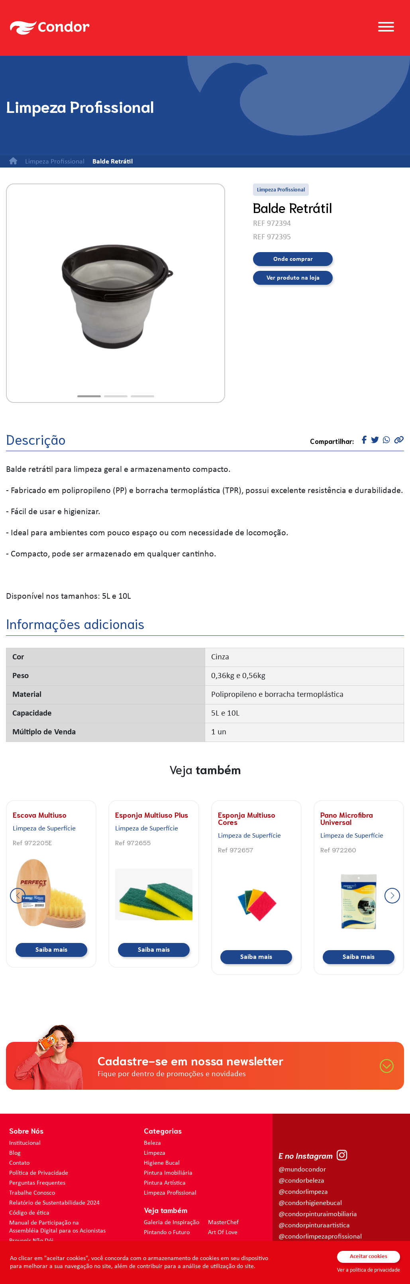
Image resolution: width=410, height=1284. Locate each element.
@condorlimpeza (303, 1192)
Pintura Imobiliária (168, 1173)
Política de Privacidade (38, 1173)
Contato (19, 1163)
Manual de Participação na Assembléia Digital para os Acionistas (57, 1227)
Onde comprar (293, 259)
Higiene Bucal (162, 1163)
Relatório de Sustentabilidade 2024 (54, 1203)
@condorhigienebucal (310, 1203)
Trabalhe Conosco (32, 1193)
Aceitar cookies (368, 1257)
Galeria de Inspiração (171, 1222)
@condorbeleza (301, 1181)
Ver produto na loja (293, 278)
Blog (15, 1153)
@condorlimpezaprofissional (320, 1237)
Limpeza (154, 1153)
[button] (89, 396)
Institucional (25, 1143)
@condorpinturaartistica (314, 1225)
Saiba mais (51, 950)
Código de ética (29, 1213)
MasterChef (223, 1222)
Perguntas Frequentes (37, 1183)
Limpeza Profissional (170, 1193)
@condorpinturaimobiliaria (318, 1214)
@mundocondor (302, 1170)
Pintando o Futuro (167, 1232)
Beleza (152, 1143)
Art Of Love (222, 1232)
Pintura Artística (165, 1183)
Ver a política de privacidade (368, 1270)
